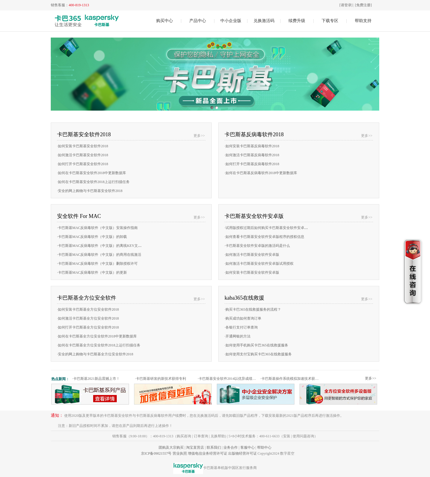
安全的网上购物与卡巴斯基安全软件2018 (89, 191)
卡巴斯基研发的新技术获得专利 (160, 379)
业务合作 (230, 447)
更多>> (199, 136)
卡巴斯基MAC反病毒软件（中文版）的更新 (92, 272)
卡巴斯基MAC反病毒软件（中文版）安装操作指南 (97, 228)
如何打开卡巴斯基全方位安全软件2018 (88, 327)
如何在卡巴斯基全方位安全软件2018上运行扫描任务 (98, 345)
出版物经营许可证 (242, 453)
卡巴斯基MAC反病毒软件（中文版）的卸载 (92, 237)
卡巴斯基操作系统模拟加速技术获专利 (291, 379)
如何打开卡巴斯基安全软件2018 (82, 164)
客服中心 (247, 447)
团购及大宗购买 (171, 447)
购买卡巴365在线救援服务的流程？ (253, 309)
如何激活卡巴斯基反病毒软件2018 (252, 155)
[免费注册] (363, 5)
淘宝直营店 (195, 447)
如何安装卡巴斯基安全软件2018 (82, 146)
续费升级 (296, 20)
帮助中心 (264, 447)
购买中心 (164, 20)
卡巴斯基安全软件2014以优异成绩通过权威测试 (228, 379)
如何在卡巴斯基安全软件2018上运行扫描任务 (93, 182)
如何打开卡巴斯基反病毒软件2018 (252, 164)
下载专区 (330, 20)
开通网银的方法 (238, 336)
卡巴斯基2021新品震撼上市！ (96, 379)
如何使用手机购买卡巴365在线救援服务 (256, 345)
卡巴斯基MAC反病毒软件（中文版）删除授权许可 (97, 263)
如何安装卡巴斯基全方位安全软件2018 (88, 309)
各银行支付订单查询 (241, 327)
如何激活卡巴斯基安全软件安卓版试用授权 (259, 263)
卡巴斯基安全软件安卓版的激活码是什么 (257, 246)
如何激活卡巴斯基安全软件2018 (82, 155)
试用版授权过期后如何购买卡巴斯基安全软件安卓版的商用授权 (275, 228)
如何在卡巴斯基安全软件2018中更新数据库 (91, 173)
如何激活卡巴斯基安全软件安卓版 (252, 255)
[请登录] (346, 5)
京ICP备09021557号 (156, 453)
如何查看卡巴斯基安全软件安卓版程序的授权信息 (264, 237)
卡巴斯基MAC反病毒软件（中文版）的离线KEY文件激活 (103, 246)
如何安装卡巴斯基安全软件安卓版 (252, 272)
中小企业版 (230, 20)
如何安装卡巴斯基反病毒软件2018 (252, 146)
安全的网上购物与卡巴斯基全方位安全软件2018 (95, 354)
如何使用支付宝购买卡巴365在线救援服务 (258, 354)
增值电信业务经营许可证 (207, 453)
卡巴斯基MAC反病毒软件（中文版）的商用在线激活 (99, 255)
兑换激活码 (264, 20)
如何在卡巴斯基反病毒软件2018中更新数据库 (261, 173)
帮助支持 (363, 20)
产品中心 (197, 20)
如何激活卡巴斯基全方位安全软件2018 (88, 318)
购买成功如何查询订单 (243, 318)
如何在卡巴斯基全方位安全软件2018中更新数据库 (97, 336)
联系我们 (214, 447)
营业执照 (180, 453)
